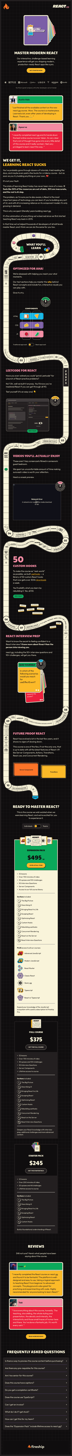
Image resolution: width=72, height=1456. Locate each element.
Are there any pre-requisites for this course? (25, 1368)
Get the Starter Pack (36, 1171)
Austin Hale (24, 99)
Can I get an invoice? (14, 1404)
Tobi (21, 1302)
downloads (41, 580)
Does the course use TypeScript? (19, 1397)
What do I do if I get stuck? (17, 1411)
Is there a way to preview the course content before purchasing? (34, 1361)
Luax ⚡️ (22, 1266)
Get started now (36, 70)
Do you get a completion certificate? (21, 1390)
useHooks (35, 574)
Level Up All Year (36, 865)
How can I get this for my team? (19, 1419)
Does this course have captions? (19, 1382)
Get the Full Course (36, 1047)
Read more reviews (36, 1336)
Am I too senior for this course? (19, 1375)
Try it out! (32, 431)
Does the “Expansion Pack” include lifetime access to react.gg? (33, 1426)
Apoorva (23, 127)
